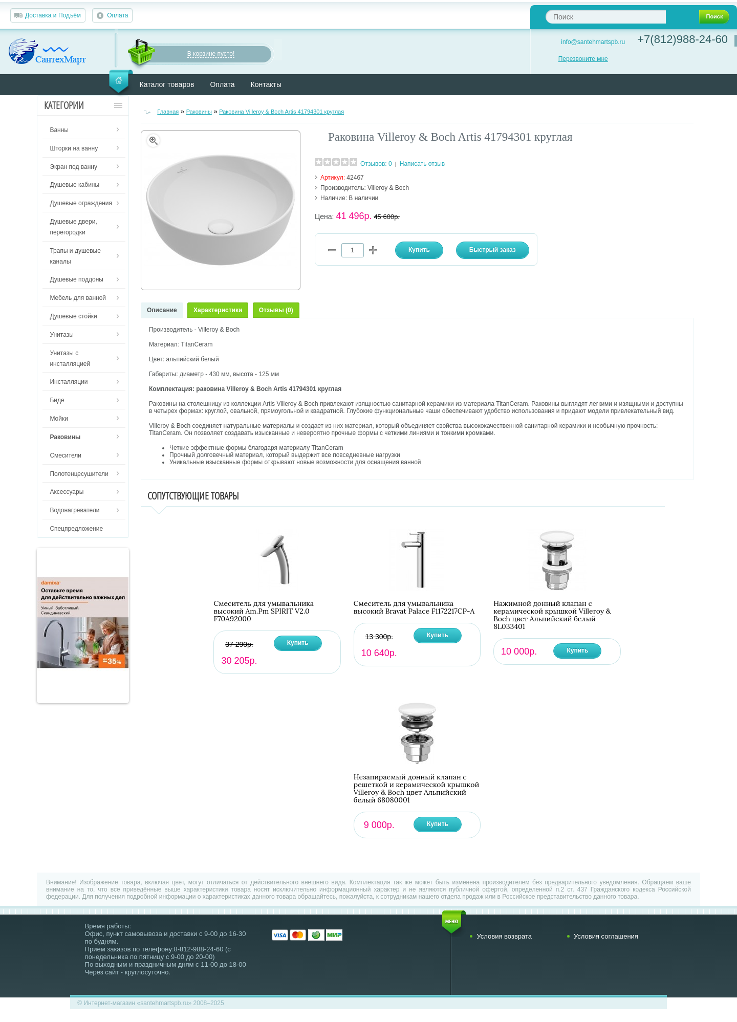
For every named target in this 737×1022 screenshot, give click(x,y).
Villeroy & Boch (388, 187)
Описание (162, 310)
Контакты (266, 84)
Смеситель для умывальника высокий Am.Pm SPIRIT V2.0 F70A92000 (263, 611)
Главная (168, 111)
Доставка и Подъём (53, 15)
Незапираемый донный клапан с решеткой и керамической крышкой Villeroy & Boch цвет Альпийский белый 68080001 (416, 788)
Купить (298, 642)
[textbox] (606, 17)
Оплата (117, 15)
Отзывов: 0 (376, 163)
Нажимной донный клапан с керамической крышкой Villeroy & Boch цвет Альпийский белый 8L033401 (552, 615)
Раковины (199, 111)
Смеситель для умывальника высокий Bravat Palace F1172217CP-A (414, 607)
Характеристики (217, 310)
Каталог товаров (167, 84)
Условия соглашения (606, 936)
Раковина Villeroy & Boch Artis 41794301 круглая (281, 111)
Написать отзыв (422, 163)
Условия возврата (504, 936)
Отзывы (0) (276, 310)
